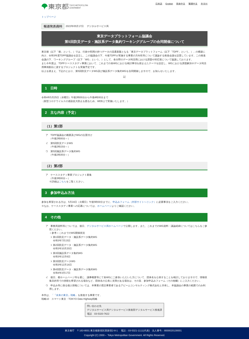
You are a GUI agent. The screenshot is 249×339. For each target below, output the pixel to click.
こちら (62, 181)
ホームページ (104, 206)
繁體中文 (192, 3)
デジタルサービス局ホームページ (105, 226)
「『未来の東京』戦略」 (64, 295)
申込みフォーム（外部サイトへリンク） (134, 202)
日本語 (158, 3)
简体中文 (180, 3)
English (169, 3)
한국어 (204, 3)
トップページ (49, 16)
